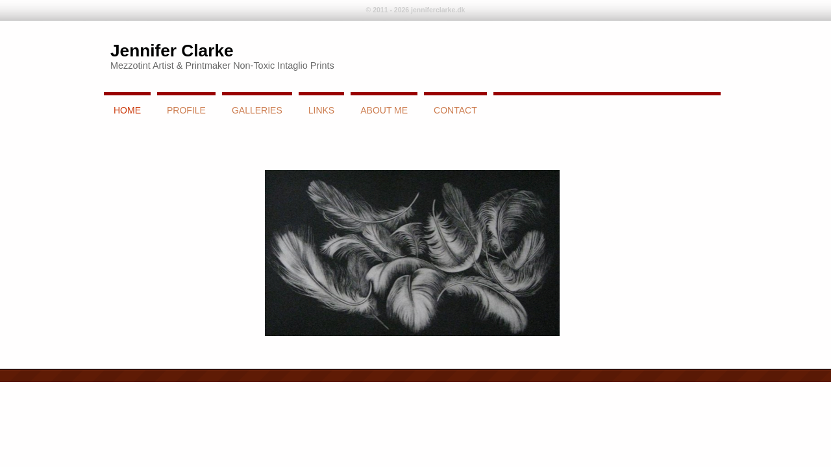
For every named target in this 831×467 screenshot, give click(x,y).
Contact (455, 110)
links (321, 110)
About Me (384, 110)
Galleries (257, 110)
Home (127, 110)
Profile (186, 110)
